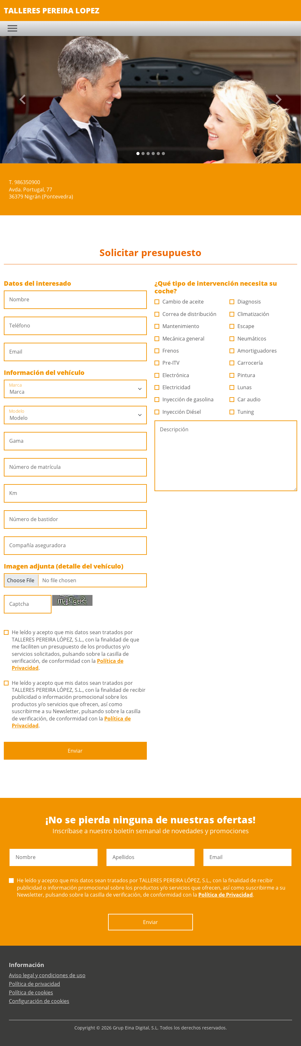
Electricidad (172, 387)
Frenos (166, 350)
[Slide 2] (148, 153)
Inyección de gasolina (184, 399)
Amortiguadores (253, 350)
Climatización (249, 314)
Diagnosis (245, 301)
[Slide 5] (163, 153)
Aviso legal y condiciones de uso (47, 975)
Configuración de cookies (39, 1001)
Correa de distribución (185, 314)
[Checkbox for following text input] (75, 580)
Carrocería (246, 362)
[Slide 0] (138, 153)
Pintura (242, 375)
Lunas (240, 387)
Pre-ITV (167, 362)
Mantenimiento (177, 326)
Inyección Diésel (177, 411)
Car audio (245, 399)
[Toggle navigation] (12, 28)
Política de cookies (31, 992)
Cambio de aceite (179, 301)
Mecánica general (179, 338)
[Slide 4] (158, 153)
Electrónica (171, 375)
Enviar (75, 750)
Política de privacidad (34, 983)
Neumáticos (248, 338)
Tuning (241, 411)
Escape (242, 326)
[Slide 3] (153, 153)
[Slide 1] (143, 153)
